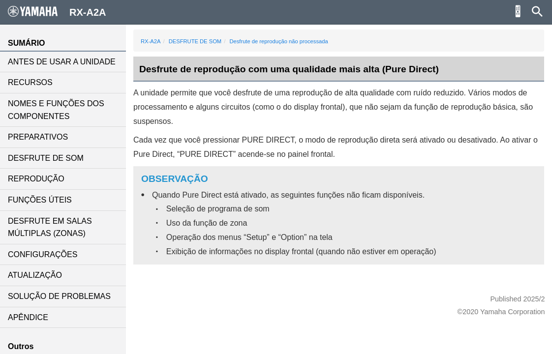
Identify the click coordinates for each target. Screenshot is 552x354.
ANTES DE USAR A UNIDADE (62, 62)
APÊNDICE (28, 317)
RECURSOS (30, 82)
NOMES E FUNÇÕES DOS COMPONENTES (56, 109)
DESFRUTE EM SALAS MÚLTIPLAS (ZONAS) (50, 227)
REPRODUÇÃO (36, 179)
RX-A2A (150, 41)
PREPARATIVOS (38, 137)
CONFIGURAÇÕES (42, 254)
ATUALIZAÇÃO (35, 275)
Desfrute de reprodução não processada (278, 41)
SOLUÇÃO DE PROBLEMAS (59, 296)
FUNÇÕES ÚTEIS (40, 200)
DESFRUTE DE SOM (46, 158)
